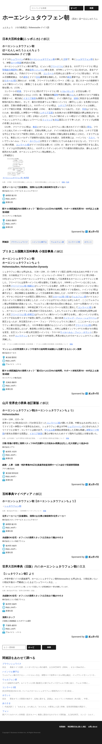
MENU (4, 2)
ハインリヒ (39, 70)
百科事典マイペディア (17, 494)
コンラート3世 (74, 242)
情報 (63, 182)
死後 (19, 91)
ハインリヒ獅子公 (39, 242)
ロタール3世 (10, 80)
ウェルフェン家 (57, 242)
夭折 (84, 109)
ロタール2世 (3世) (61, 297)
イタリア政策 (29, 98)
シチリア (62, 105)
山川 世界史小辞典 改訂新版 (20, 403)
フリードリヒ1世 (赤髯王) (23, 314)
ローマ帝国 (16, 63)
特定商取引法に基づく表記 (77, 726)
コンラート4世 (23, 145)
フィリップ (47, 120)
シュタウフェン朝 (84, 59)
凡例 (67, 182)
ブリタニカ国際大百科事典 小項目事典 (27, 251)
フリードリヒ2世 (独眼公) (23, 286)
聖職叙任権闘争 (9, 70)
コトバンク (13, 8)
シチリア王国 (46, 113)
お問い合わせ (92, 726)
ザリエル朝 (49, 430)
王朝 (65, 59)
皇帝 (32, 70)
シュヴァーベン (74, 426)
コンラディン (21, 336)
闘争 (56, 95)
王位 (38, 77)
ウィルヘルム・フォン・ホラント (76, 332)
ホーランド (35, 141)
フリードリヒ (57, 66)
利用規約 (62, 726)
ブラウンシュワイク (19, 242)
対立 (57, 120)
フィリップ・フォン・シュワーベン (80, 318)
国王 (69, 77)
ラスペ (91, 137)
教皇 (35, 127)
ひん (71, 95)
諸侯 (76, 98)
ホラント (88, 242)
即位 (89, 127)
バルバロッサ (67, 91)
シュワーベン (17, 59)
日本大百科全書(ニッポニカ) (21, 39)
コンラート (48, 73)
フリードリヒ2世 (83, 325)
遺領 (25, 77)
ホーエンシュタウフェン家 (42, 59)
